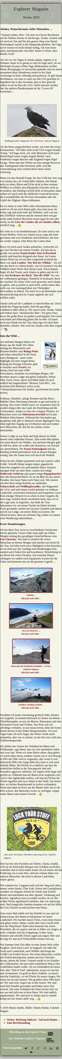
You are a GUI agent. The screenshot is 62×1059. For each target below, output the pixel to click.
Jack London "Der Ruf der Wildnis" (31, 262)
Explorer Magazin (31, 8)
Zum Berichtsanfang (18, 1022)
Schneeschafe (7, 486)
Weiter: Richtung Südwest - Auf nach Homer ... (33, 1019)
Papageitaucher (52, 473)
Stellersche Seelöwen (11, 473)
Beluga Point (31, 351)
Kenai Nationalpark (35, 448)
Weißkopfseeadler (31, 486)
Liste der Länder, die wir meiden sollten (37, 222)
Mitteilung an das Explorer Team (30, 1032)
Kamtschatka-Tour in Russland (38, 253)
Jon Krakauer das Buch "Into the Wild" (27, 275)
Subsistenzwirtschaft (33, 414)
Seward (22, 367)
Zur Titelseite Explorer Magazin (31, 1038)
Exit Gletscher (8, 539)
